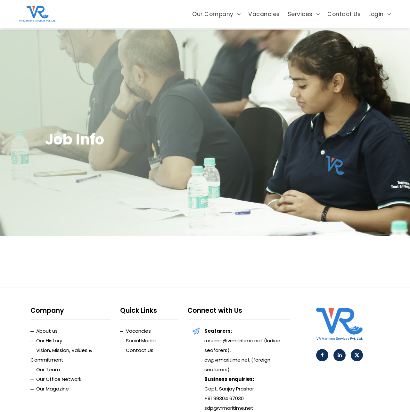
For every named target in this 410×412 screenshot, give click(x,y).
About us (47, 331)
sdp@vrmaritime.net (228, 408)
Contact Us (344, 15)
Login (379, 15)
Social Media (141, 340)
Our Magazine (52, 388)
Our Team (48, 369)
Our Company (216, 15)
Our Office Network (58, 379)
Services (304, 15)
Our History (49, 340)
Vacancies (264, 15)
